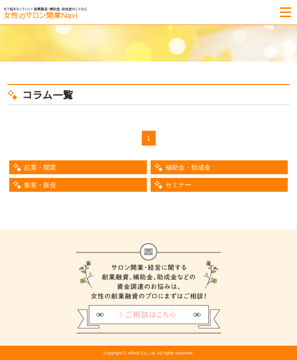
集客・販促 (40, 185)
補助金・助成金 (188, 167)
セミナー (178, 185)
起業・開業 (40, 167)
